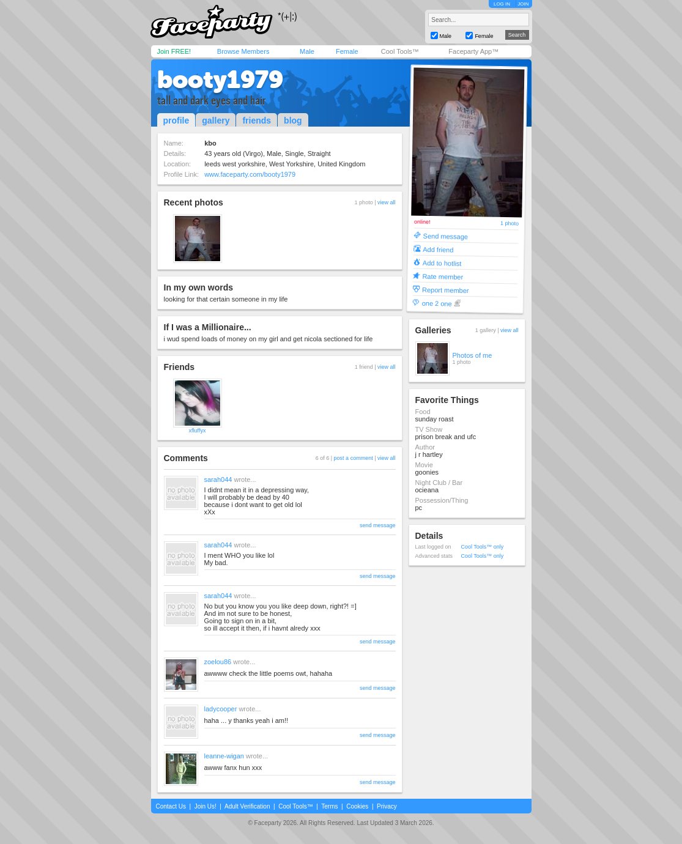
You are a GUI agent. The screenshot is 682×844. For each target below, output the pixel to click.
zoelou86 (218, 661)
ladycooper (220, 709)
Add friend (438, 249)
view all (386, 202)
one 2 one (436, 303)
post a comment (353, 458)
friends (256, 120)
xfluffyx (197, 431)
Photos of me (472, 355)
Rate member (442, 276)
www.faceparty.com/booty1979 (249, 174)
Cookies (357, 806)
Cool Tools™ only (482, 547)
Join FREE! (174, 51)
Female (347, 51)
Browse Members (243, 51)
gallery (215, 120)
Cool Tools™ (400, 51)
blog (293, 120)
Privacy (387, 806)
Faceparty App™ (473, 51)
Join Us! (206, 806)
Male (307, 51)
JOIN (522, 4)
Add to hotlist (441, 263)
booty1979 (220, 79)
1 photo (509, 223)
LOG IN (502, 4)
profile (176, 120)
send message (378, 525)
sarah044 (218, 479)
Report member (445, 290)
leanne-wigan (224, 756)
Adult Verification (247, 806)
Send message (445, 236)
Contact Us (171, 806)
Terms (329, 806)
